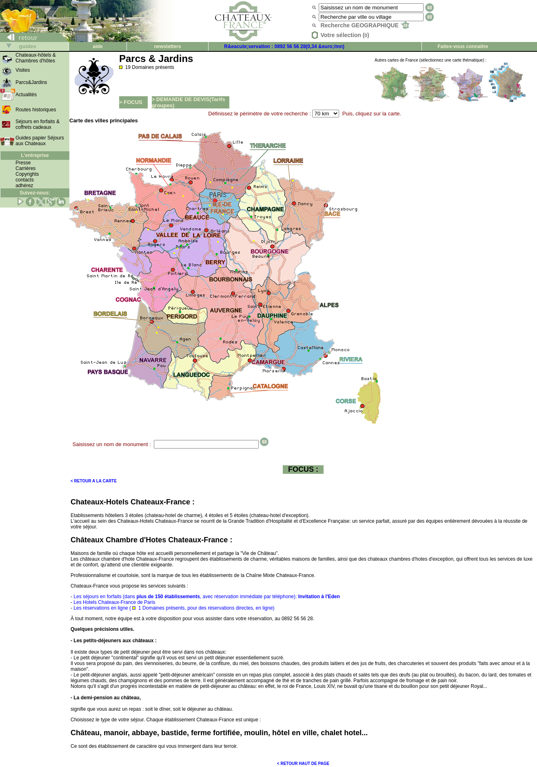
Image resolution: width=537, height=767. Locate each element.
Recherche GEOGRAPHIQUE (364, 25)
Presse (23, 163)
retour (19, 37)
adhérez (24, 185)
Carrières (26, 168)
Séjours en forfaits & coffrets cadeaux (38, 124)
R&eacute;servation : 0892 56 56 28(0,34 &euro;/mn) (284, 46)
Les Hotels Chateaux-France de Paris (114, 602)
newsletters (167, 46)
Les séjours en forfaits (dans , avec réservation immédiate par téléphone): (206, 596)
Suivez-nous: (35, 193)
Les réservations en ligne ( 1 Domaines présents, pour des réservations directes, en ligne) (173, 608)
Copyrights (27, 174)
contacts (25, 180)
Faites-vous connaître (462, 46)
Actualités (26, 94)
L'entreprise (35, 155)
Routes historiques (36, 110)
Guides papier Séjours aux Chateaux (40, 140)
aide (97, 46)
